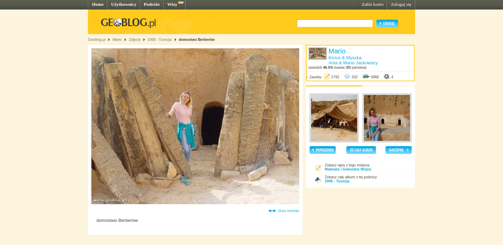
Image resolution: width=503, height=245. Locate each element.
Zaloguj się (401, 4)
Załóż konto (372, 4)
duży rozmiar (288, 211)
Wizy (172, 4)
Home (98, 4)
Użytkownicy (123, 4)
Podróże (152, 4)
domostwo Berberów (196, 39)
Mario (117, 39)
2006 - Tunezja (160, 39)
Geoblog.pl (97, 39)
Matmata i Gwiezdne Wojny (348, 169)
